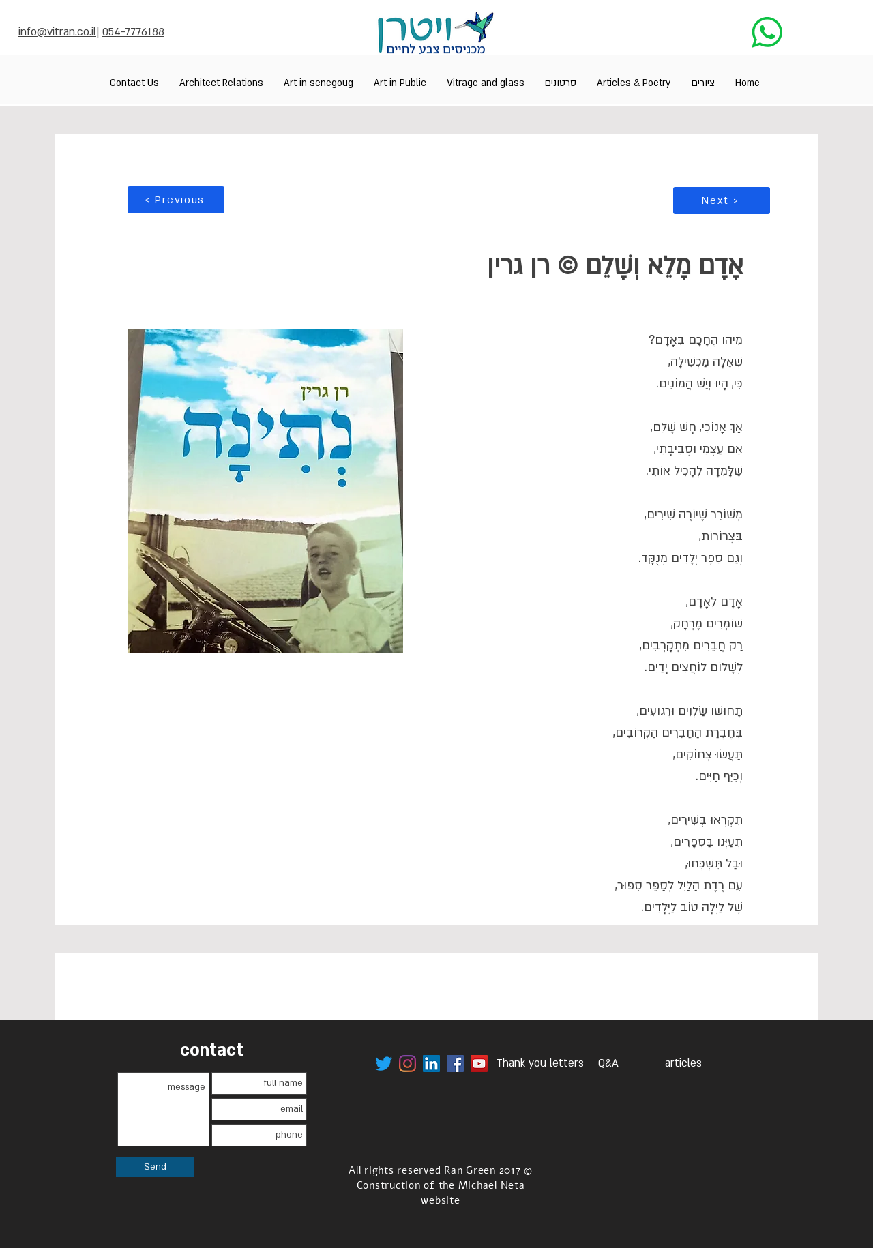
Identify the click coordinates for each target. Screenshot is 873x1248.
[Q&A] (608, 1063)
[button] (702, 83)
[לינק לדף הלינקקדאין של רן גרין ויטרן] (431, 1063)
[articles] (683, 1063)
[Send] (155, 1167)
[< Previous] (176, 199)
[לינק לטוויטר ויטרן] (383, 1063)
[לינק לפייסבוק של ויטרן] (455, 1063)
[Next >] (721, 200)
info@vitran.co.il (57, 32)
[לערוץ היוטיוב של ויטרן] (479, 1063)
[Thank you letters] (540, 1063)
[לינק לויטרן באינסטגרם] (407, 1063)
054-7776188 (133, 32)
